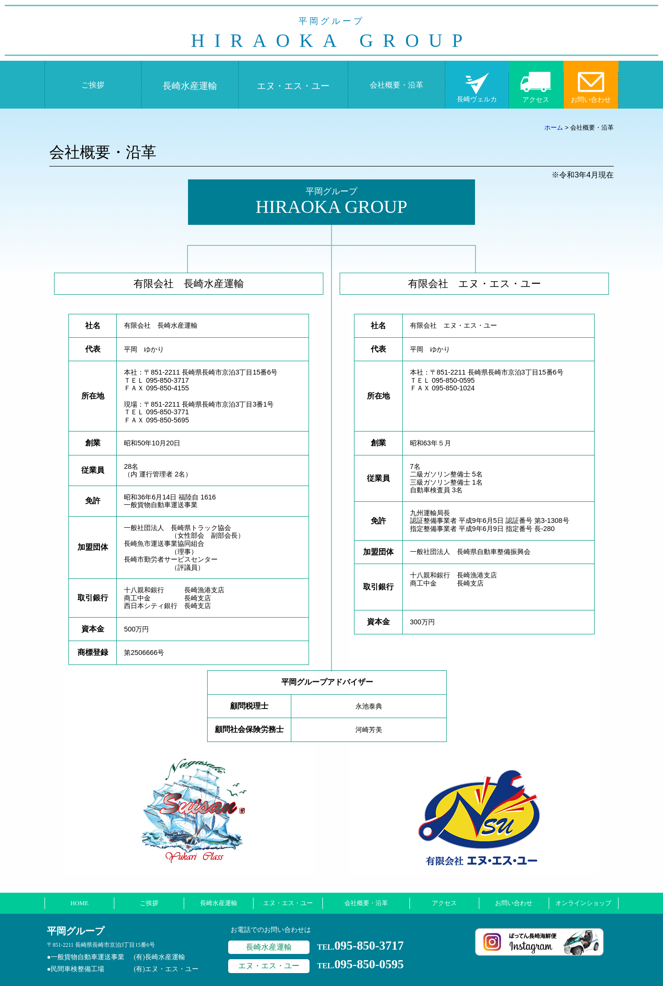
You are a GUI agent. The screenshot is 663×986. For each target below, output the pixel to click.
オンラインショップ (583, 903)
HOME (79, 903)
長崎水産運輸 (190, 86)
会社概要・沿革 (396, 85)
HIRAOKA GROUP (331, 33)
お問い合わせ (591, 99)
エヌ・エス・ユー (293, 86)
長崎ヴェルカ (477, 99)
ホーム (553, 127)
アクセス (535, 99)
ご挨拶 (92, 85)
